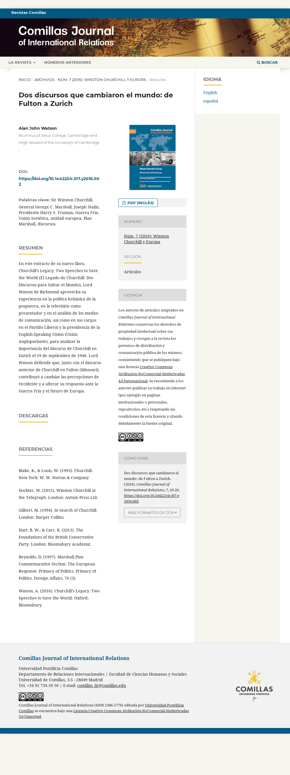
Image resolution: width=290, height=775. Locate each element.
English (210, 92)
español (210, 101)
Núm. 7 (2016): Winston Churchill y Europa (102, 79)
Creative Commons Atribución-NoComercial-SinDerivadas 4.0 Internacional (151, 373)
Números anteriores (67, 62)
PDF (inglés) (140, 202)
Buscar (267, 62)
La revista (20, 62)
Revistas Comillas (28, 12)
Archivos (44, 79)
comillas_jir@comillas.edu (101, 726)
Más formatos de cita (151, 512)
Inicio (25, 79)
